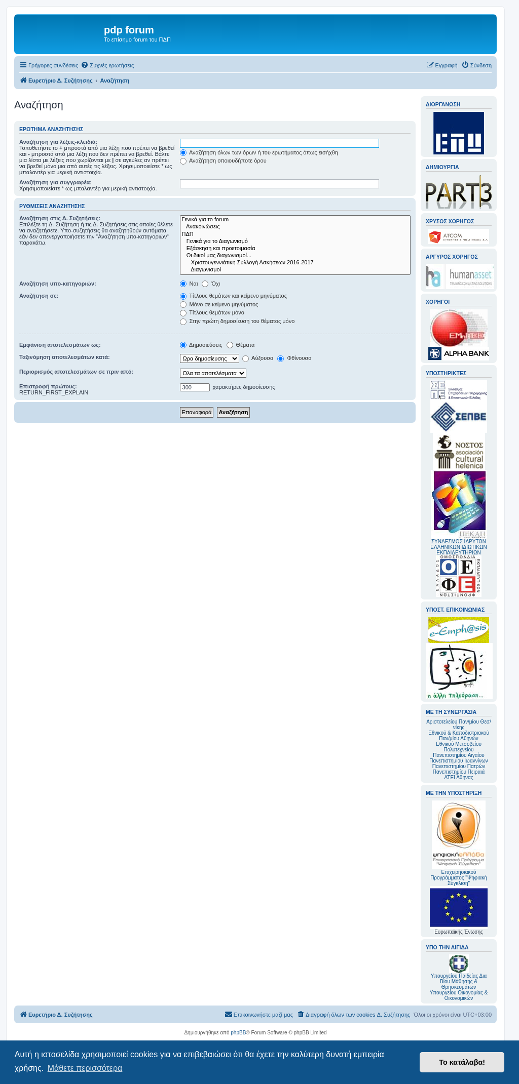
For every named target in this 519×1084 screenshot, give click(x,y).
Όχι (211, 283)
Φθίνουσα (294, 358)
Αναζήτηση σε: (38, 296)
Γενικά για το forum (295, 219)
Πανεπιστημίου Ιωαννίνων (458, 761)
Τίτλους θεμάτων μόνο (212, 312)
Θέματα (241, 345)
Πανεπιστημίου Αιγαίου (458, 755)
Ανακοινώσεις (295, 226)
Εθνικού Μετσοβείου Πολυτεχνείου (458, 746)
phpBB (238, 1032)
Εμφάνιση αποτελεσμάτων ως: (60, 345)
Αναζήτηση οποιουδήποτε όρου (223, 160)
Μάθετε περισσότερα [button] (85, 1068)
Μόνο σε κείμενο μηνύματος (219, 304)
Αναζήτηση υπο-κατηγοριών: (57, 283)
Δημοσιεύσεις (201, 345)
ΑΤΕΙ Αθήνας (458, 777)
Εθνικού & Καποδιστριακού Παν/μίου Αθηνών (458, 735)
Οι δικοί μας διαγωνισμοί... (295, 255)
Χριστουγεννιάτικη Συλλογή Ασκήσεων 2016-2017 (295, 262)
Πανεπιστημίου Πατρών (459, 766)
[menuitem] (107, 65)
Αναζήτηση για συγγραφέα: (55, 182)
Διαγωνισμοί (295, 269)
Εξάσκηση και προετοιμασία (295, 248)
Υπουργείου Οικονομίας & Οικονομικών (459, 995)
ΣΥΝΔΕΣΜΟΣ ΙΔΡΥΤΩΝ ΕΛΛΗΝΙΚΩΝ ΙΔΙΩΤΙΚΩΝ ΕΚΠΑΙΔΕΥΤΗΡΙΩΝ (458, 547)
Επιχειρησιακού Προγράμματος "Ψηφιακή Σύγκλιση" (458, 843)
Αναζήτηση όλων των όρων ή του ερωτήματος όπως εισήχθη (259, 152)
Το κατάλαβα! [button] (462, 1062)
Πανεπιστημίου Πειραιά (459, 772)
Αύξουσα (258, 358)
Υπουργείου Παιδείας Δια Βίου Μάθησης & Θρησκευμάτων (459, 981)
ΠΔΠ (295, 234)
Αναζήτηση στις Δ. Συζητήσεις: (59, 218)
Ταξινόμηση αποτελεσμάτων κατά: (64, 357)
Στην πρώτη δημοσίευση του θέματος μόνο (237, 321)
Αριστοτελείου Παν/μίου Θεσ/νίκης (458, 724)
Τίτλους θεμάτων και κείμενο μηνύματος (233, 296)
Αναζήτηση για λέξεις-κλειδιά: (58, 142)
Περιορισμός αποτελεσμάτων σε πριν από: (76, 372)
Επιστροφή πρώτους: (48, 386)
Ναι (189, 283)
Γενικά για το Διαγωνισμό (295, 241)
